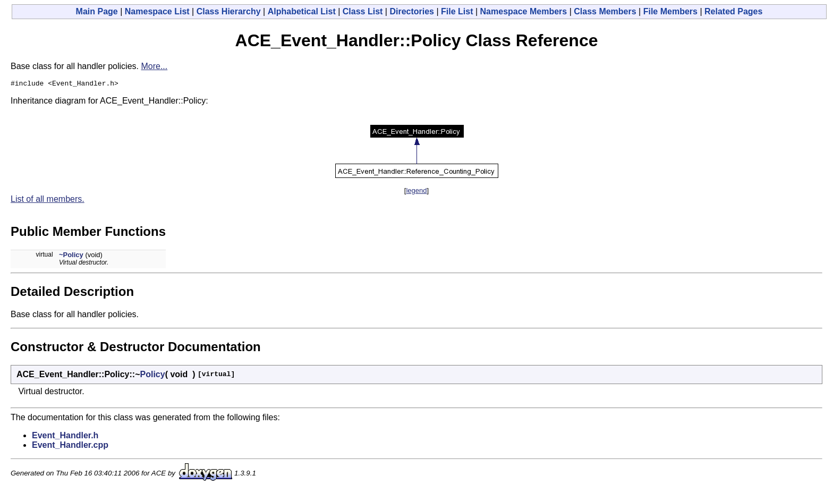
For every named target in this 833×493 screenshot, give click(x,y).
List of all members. (47, 200)
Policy (152, 375)
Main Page (97, 11)
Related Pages (733, 11)
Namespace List (157, 11)
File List (457, 11)
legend (416, 192)
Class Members (605, 11)
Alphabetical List (302, 11)
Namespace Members (523, 11)
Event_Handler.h (65, 436)
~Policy (71, 256)
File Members (670, 11)
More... (154, 66)
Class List (363, 11)
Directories (411, 11)
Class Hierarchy (229, 11)
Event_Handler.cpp (70, 446)
